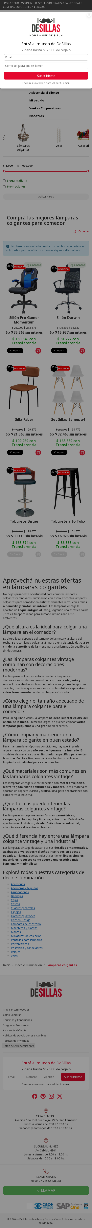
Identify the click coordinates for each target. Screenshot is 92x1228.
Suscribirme (46, 75)
